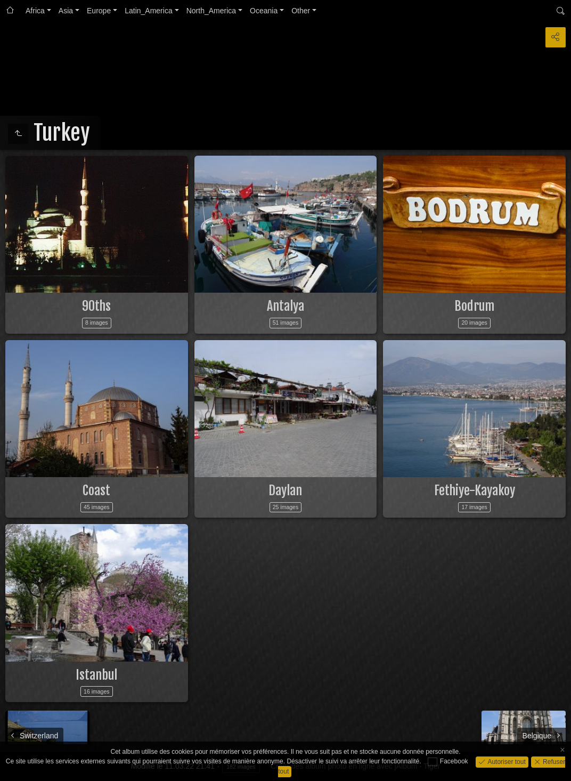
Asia (66, 10)
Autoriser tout (506, 761)
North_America (211, 10)
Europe (99, 10)
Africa (35, 10)
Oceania (264, 10)
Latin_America (149, 10)
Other (300, 10)
